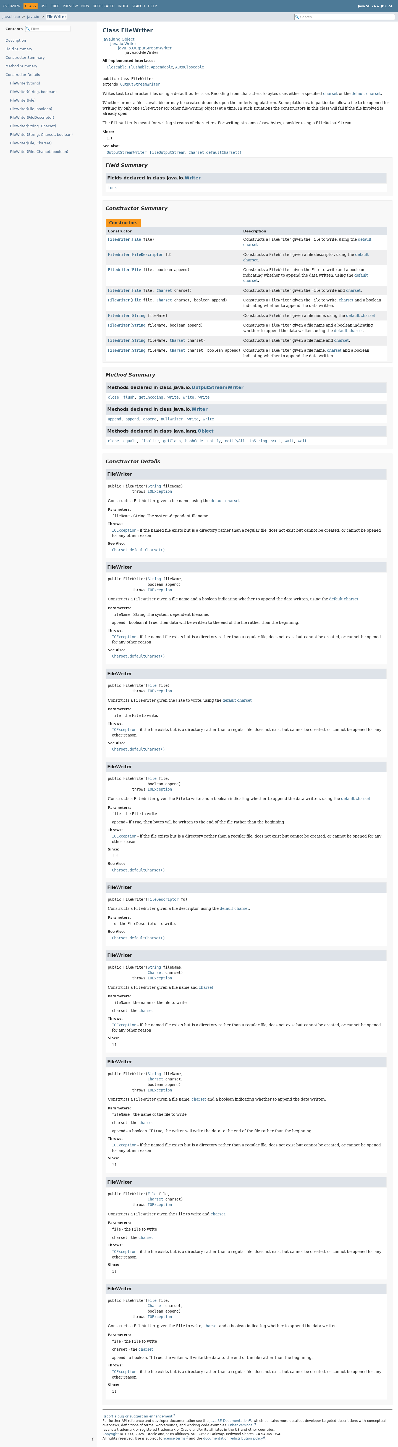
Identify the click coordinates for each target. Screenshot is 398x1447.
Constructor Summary (25, 57)
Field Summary (19, 49)
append (114, 419)
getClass (172, 441)
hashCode (194, 441)
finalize (150, 441)
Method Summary (21, 66)
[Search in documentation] (344, 17)
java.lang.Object (118, 39)
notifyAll (235, 441)
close (113, 397)
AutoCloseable (189, 67)
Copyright (111, 1434)
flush (128, 397)
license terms (174, 1438)
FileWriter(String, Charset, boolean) (41, 134)
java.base (11, 17)
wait (275, 441)
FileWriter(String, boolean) (33, 92)
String (138, 315)
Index (123, 6)
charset (330, 93)
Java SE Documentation (229, 1421)
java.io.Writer (123, 43)
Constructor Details (23, 75)
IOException (160, 491)
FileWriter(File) (23, 100)
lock (112, 187)
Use (44, 6)
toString (258, 441)
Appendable (162, 67)
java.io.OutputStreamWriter (145, 48)
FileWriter (56, 17)
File (136, 239)
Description (16, 40)
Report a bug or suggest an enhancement (137, 1416)
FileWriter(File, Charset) (31, 143)
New (85, 6)
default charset (366, 93)
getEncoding (151, 397)
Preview (70, 6)
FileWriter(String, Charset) (33, 126)
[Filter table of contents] (48, 29)
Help (152, 6)
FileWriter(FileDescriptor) (32, 117)
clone (113, 441)
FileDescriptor (147, 254)
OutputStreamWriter (140, 84)
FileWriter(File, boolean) (31, 109)
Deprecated (103, 6)
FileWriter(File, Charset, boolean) (39, 152)
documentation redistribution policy (233, 1438)
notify (214, 441)
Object (206, 431)
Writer (193, 178)
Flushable (139, 67)
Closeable (117, 67)
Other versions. (240, 1425)
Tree (55, 6)
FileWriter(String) (25, 83)
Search (138, 6)
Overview (11, 6)
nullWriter (172, 419)
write (173, 397)
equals (130, 441)
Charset (164, 290)
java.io (33, 17)
